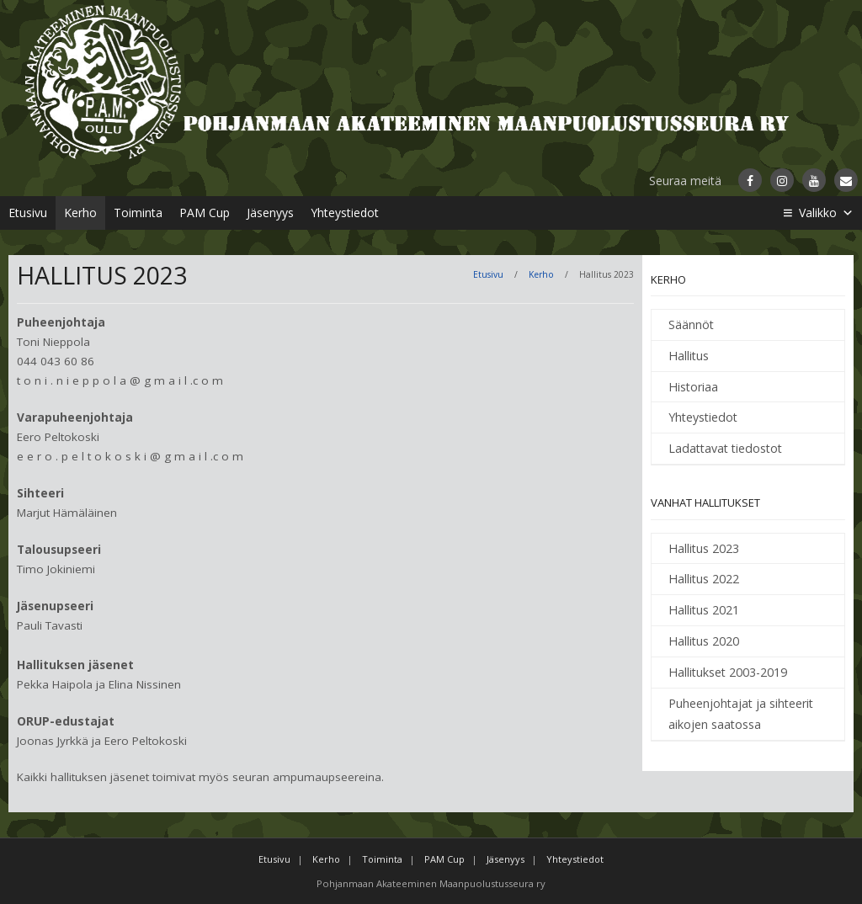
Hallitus (688, 356)
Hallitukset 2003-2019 (727, 672)
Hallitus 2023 (703, 548)
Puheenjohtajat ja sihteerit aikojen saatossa (740, 714)
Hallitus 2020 (703, 641)
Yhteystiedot (345, 213)
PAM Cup (204, 213)
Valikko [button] (826, 213)
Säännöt (691, 324)
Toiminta (138, 213)
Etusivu (27, 213)
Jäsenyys (270, 213)
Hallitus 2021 (703, 610)
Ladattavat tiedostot (725, 448)
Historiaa (693, 387)
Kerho (80, 213)
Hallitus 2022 (703, 579)
